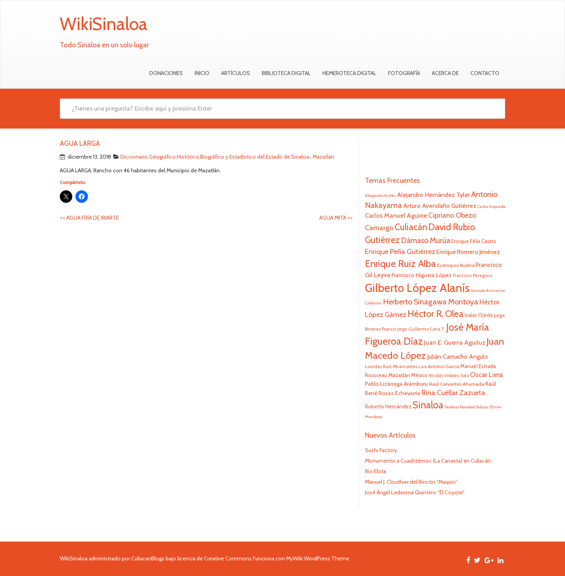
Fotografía (404, 73)
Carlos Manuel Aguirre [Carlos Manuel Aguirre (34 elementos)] (396, 215)
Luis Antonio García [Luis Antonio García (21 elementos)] (438, 366)
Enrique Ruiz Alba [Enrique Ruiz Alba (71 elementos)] (400, 263)
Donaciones (166, 73)
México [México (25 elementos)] (419, 375)
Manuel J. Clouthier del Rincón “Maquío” (411, 481)
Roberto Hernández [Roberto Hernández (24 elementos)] (388, 406)
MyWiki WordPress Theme (317, 558)
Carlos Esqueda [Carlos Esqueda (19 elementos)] (491, 206)
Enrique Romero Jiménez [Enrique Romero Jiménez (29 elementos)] (468, 252)
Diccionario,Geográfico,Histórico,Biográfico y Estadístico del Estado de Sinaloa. (215, 156)
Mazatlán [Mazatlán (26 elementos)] (399, 375)
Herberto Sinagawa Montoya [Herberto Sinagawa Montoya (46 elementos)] (430, 301)
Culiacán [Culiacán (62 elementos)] (411, 227)
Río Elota (375, 471)
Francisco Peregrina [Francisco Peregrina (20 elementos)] (472, 275)
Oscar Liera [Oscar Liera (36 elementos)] (486, 374)
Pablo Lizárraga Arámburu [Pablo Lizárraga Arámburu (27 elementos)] (396, 383)
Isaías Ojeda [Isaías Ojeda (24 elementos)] (479, 315)
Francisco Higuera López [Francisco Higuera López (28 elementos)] (422, 275)
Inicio (202, 73)
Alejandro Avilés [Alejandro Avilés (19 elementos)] (380, 195)
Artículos (235, 73)
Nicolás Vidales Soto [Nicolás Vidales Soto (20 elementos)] (449, 375)
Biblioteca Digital (286, 73)
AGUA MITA (336, 217)
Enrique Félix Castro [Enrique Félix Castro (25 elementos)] (473, 241)
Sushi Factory (381, 450)
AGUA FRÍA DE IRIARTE (89, 217)
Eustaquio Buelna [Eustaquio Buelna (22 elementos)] (456, 265)
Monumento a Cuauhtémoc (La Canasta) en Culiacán (428, 460)
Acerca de (445, 73)
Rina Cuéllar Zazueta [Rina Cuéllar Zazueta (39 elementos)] (453, 392)
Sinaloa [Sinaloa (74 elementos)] (428, 405)
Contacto (484, 73)
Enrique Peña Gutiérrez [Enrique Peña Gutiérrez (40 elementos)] (400, 251)
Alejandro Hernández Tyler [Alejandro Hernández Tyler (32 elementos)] (433, 195)
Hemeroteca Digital (349, 73)
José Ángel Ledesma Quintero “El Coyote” (415, 492)
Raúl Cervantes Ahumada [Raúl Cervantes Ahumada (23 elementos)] (456, 384)
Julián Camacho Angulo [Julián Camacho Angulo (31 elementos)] (457, 356)
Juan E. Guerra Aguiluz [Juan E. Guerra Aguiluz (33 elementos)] (454, 342)
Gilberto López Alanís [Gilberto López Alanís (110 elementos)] (417, 288)
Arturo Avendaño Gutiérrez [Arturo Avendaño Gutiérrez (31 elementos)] (439, 205)
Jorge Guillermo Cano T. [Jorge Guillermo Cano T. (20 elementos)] (421, 329)
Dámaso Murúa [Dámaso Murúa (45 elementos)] (425, 240)
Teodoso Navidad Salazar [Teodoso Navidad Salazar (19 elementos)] (466, 407)
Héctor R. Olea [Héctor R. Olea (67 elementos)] (435, 313)
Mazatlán (323, 156)
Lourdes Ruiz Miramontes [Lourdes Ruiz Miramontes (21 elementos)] (391, 366)
